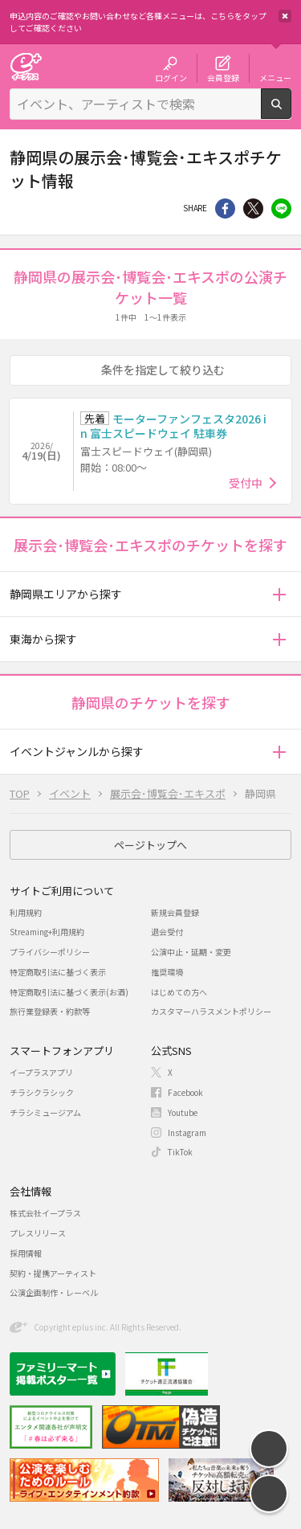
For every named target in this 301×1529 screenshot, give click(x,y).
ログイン (171, 77)
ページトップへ (150, 844)
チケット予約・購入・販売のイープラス (26, 66)
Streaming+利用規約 (47, 932)
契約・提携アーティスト (53, 1273)
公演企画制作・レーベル (54, 1292)
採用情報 (26, 1253)
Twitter (253, 208)
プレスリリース (38, 1233)
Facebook (185, 1092)
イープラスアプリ (41, 1072)
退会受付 (167, 932)
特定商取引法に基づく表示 (58, 972)
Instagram (187, 1132)
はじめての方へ (179, 992)
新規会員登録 (175, 912)
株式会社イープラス (45, 1213)
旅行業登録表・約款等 (50, 1011)
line (281, 208)
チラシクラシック (42, 1092)
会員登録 (223, 77)
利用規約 (26, 912)
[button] (279, 594)
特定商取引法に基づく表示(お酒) (69, 992)
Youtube (182, 1112)
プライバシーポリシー (50, 952)
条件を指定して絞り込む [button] (163, 370)
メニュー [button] (275, 77)
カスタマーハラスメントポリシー (211, 1011)
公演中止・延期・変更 (191, 952)
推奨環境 (167, 972)
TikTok (180, 1152)
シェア (225, 208)
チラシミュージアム (45, 1112)
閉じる (285, 16)
